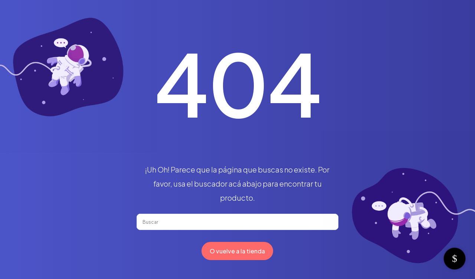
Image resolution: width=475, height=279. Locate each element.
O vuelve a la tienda (237, 251)
